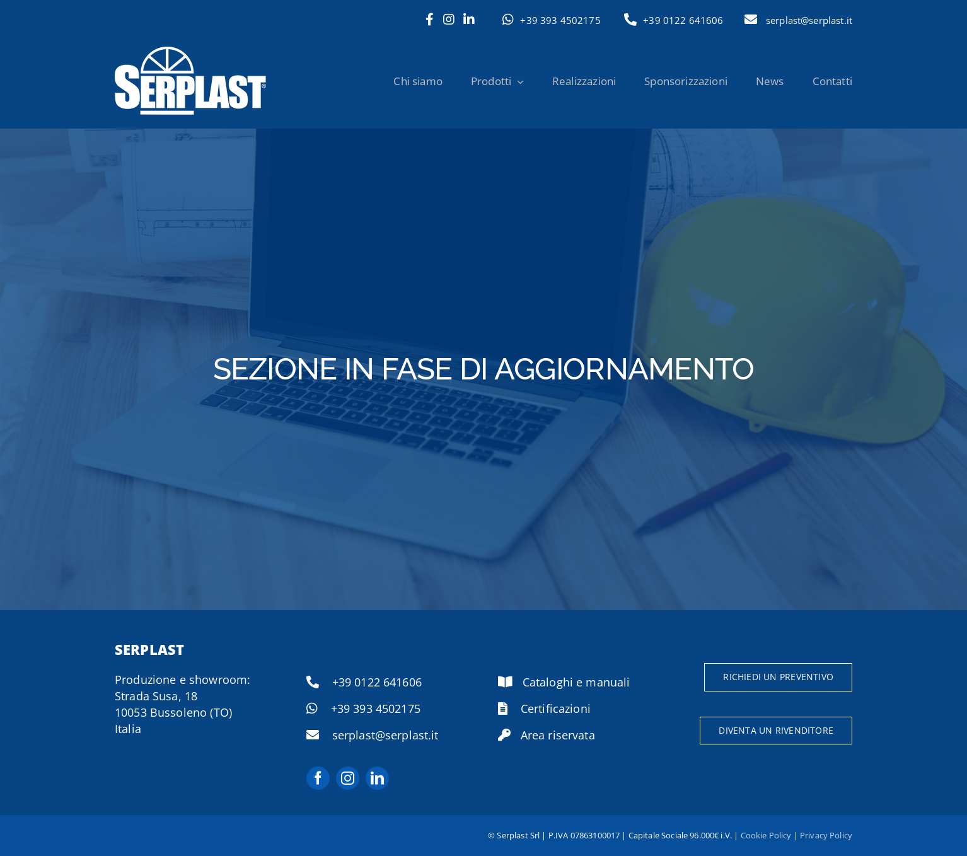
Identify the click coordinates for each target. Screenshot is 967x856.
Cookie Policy (766, 835)
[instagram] (347, 778)
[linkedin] (377, 778)
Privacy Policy (826, 835)
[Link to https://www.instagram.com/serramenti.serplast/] (449, 19)
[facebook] (318, 778)
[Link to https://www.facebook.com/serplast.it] (430, 19)
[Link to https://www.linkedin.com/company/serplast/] (469, 19)
